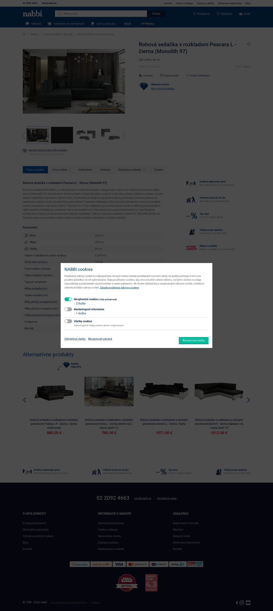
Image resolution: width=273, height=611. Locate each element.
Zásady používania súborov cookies (119, 287)
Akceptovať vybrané (100, 338)
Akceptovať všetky (194, 340)
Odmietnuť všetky (75, 338)
